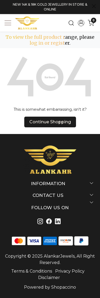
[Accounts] (81, 23)
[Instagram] (41, 222)
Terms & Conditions (31, 271)
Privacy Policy (70, 271)
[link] (71, 23)
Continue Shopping (50, 121)
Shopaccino (63, 287)
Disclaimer (49, 277)
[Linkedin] (50, 222)
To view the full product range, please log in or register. (50, 40)
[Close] (94, 6)
